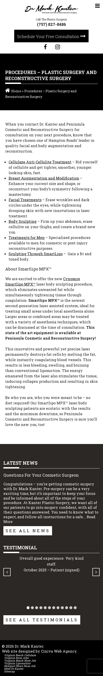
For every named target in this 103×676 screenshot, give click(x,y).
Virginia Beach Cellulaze (20, 655)
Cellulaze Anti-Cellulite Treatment (40, 162)
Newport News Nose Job (19, 666)
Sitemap (9, 671)
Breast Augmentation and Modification (44, 178)
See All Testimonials (42, 619)
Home (16, 91)
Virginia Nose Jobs (16, 657)
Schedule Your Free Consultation (48, 36)
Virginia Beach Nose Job (20, 660)
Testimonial (20, 547)
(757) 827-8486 (51, 24)
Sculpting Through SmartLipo (36, 253)
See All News (28, 530)
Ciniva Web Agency (59, 651)
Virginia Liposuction (17, 663)
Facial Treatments (25, 199)
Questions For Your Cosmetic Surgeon (41, 475)
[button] (28, 607)
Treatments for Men (27, 237)
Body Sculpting (23, 221)
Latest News (20, 463)
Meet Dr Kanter (13, 668)
